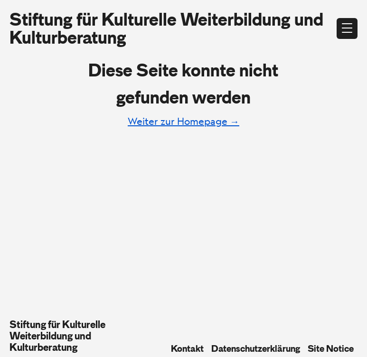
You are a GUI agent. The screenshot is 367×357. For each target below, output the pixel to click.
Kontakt (187, 348)
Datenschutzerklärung (255, 348)
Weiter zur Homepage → (183, 121)
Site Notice (331, 348)
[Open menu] (347, 28)
